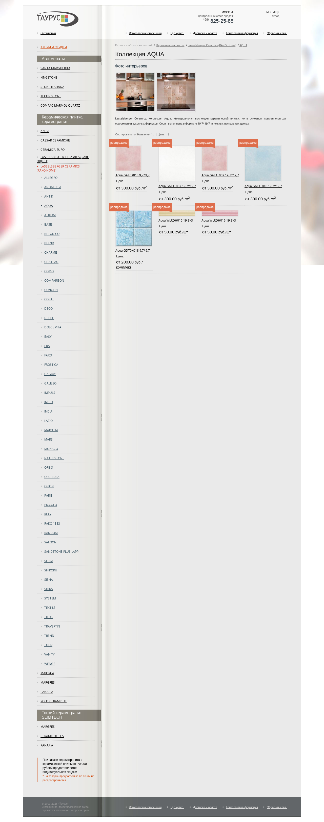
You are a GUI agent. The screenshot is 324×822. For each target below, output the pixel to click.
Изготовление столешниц (145, 33)
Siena (48, 579)
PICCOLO (50, 505)
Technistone (50, 96)
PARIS (48, 495)
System (50, 598)
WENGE (49, 664)
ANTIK (48, 196)
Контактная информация (242, 33)
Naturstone (54, 458)
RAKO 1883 (52, 523)
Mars (48, 439)
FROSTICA (51, 364)
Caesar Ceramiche (55, 140)
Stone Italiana (52, 87)
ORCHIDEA (51, 477)
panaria (46, 692)
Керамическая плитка (170, 45)
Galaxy (50, 374)
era (47, 346)
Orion (49, 486)
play (47, 514)
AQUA (48, 206)
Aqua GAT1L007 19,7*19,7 (177, 186)
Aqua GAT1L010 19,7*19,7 (263, 186)
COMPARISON (54, 280)
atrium (50, 215)
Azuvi (44, 131)
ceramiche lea (52, 736)
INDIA (48, 411)
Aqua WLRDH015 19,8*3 (175, 220)
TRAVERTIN (52, 626)
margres (47, 682)
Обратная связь (277, 33)
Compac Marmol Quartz (60, 105)
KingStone (48, 77)
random (51, 533)
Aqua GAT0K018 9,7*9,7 (132, 175)
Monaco (51, 449)
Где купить (177, 33)
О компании (48, 33)
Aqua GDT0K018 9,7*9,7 (132, 250)
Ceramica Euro (52, 150)
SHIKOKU (50, 570)
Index (48, 402)
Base (48, 224)
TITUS (48, 617)
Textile (49, 608)
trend (49, 636)
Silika (48, 589)
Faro (48, 355)
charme (50, 252)
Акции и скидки (53, 47)
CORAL (49, 299)
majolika (51, 430)
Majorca (47, 673)
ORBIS (48, 467)
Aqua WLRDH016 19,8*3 (218, 220)
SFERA (48, 561)
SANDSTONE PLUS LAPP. (61, 551)
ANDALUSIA (52, 187)
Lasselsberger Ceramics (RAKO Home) (212, 45)
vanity (49, 654)
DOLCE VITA (52, 327)
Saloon (50, 542)
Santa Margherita (55, 68)
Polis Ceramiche (53, 701)
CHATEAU (51, 262)
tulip (48, 645)
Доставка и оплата (205, 33)
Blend (49, 243)
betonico (51, 234)
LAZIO (48, 421)
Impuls (49, 393)
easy (48, 336)
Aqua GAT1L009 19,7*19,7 (220, 175)
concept (51, 290)
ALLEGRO (50, 178)
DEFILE (49, 318)
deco (48, 308)
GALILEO (50, 383)
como (49, 271)
